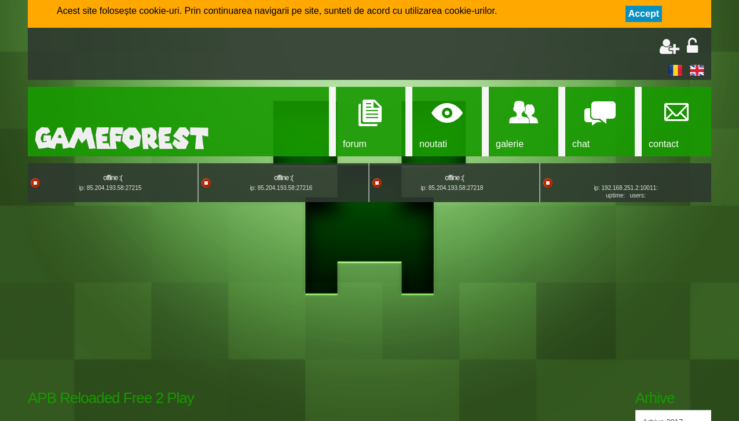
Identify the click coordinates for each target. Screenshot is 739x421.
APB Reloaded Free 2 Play (111, 398)
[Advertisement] (170, 55)
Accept (643, 14)
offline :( (112, 178)
